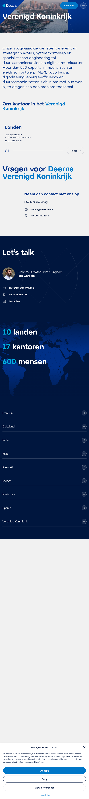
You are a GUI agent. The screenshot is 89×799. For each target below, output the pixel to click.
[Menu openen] (83, 5)
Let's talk (69, 5)
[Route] (75, 154)
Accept (44, 770)
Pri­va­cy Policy (44, 795)
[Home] (9, 5)
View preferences (44, 787)
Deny (44, 779)
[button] (84, 747)
